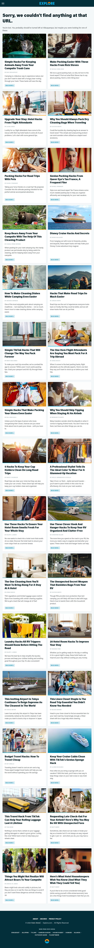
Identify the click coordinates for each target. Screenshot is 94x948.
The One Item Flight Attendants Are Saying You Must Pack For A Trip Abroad (68, 353)
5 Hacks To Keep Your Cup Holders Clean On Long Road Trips (21, 470)
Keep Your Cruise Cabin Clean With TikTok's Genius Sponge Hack (67, 760)
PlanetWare (54, 935)
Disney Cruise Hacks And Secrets (69, 233)
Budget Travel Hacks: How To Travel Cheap (22, 758)
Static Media (35, 923)
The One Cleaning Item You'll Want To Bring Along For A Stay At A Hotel (23, 585)
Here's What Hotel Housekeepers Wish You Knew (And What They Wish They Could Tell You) (69, 880)
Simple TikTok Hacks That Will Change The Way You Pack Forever (22, 353)
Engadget (15, 932)
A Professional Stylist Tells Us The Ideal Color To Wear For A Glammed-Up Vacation (67, 470)
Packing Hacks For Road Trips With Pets (22, 177)
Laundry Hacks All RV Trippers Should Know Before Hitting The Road (23, 645)
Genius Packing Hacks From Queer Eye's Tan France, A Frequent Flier (66, 179)
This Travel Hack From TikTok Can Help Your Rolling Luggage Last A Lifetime (23, 820)
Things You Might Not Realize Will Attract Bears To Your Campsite (24, 878)
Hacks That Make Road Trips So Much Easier (68, 295)
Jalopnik (25, 932)
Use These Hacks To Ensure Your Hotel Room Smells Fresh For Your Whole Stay (24, 527)
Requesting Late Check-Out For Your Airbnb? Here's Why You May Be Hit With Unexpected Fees (69, 820)
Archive (43, 919)
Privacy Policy (55, 919)
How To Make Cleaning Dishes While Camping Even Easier (22, 295)
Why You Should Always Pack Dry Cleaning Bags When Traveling (69, 121)
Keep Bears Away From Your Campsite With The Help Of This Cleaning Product (23, 236)
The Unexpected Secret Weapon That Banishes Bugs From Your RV (69, 585)
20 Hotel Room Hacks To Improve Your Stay (69, 643)
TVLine (33, 932)
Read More (9, 85)
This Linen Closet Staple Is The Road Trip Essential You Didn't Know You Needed (68, 702)
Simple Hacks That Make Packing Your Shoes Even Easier (24, 412)
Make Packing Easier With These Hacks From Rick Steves (69, 63)
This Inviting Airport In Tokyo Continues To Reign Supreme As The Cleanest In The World (23, 702)
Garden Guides (44, 932)
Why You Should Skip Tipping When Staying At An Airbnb (67, 412)
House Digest (58, 932)
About (35, 919)
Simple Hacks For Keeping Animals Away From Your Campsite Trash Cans (20, 65)
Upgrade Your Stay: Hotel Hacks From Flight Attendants (23, 121)
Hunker (69, 932)
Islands (77, 932)
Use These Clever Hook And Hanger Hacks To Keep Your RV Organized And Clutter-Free (68, 527)
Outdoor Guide (41, 935)
